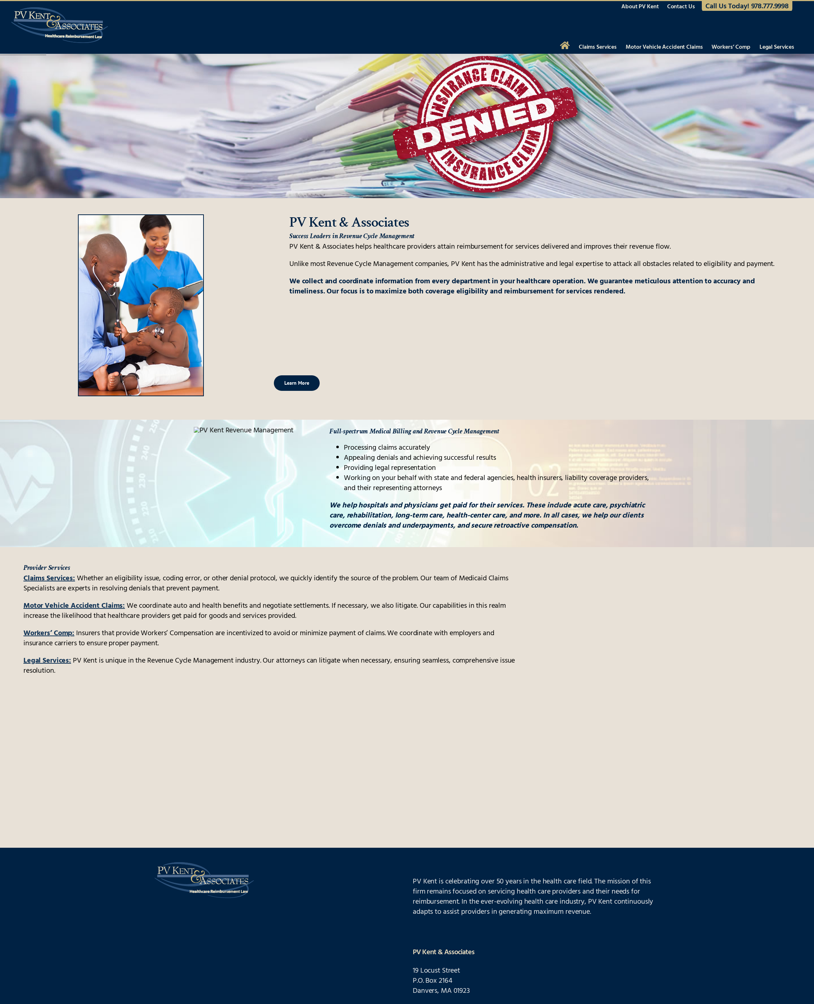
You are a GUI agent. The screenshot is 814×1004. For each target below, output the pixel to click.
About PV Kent (639, 7)
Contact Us (681, 7)
